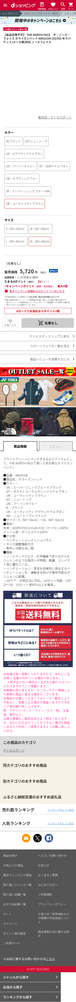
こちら (50, 959)
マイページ (10, 924)
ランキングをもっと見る (60, 809)
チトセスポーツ (14, 750)
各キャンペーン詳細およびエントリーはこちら (37, 291)
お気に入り (10, 325)
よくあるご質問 (48, 875)
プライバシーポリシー (52, 904)
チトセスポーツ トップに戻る (49, 336)
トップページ (10, 13)
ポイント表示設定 (14, 933)
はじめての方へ (48, 885)
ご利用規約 (45, 894)
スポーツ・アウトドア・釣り (41, 13)
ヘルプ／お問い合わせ (52, 856)
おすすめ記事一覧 (14, 904)
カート (7, 914)
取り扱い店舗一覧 (14, 894)
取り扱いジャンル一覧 (17, 885)
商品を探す (10, 856)
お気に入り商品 (13, 865)
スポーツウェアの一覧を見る (50, 345)
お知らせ (43, 865)
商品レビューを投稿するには (50, 359)
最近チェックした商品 (17, 875)
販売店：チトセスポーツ (55, 117)
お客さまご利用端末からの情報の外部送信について (53, 918)
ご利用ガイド (11, 943)
